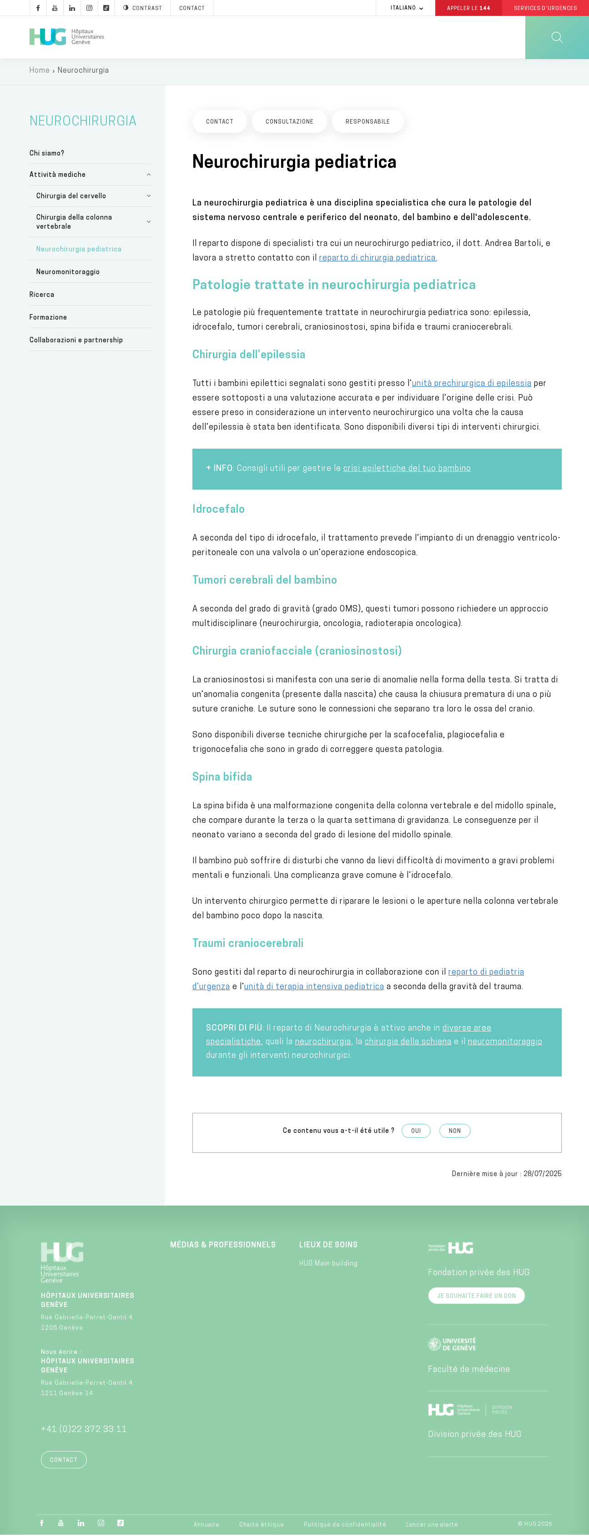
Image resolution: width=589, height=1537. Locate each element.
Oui (416, 1133)
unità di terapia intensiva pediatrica (314, 989)
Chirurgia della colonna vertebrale (74, 224)
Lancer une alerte (432, 1527)
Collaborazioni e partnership (76, 342)
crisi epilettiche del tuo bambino (407, 470)
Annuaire (207, 1527)
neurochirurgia (323, 1044)
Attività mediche (58, 176)
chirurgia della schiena (408, 1044)
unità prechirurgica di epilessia (472, 385)
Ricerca (42, 297)
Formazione (48, 319)
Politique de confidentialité (345, 1527)
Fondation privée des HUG (479, 1275)
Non (455, 1133)
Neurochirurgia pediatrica (79, 251)
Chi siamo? (47, 155)
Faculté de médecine (469, 1371)
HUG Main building (328, 1265)
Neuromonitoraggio (68, 274)
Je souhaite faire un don (476, 1298)
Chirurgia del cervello (71, 198)
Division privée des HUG (475, 1436)
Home (40, 72)
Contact (64, 1462)
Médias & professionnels (223, 1247)
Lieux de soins (328, 1247)
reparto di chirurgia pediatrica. (378, 260)
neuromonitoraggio (505, 1044)
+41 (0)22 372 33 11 (84, 1431)
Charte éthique (261, 1527)
